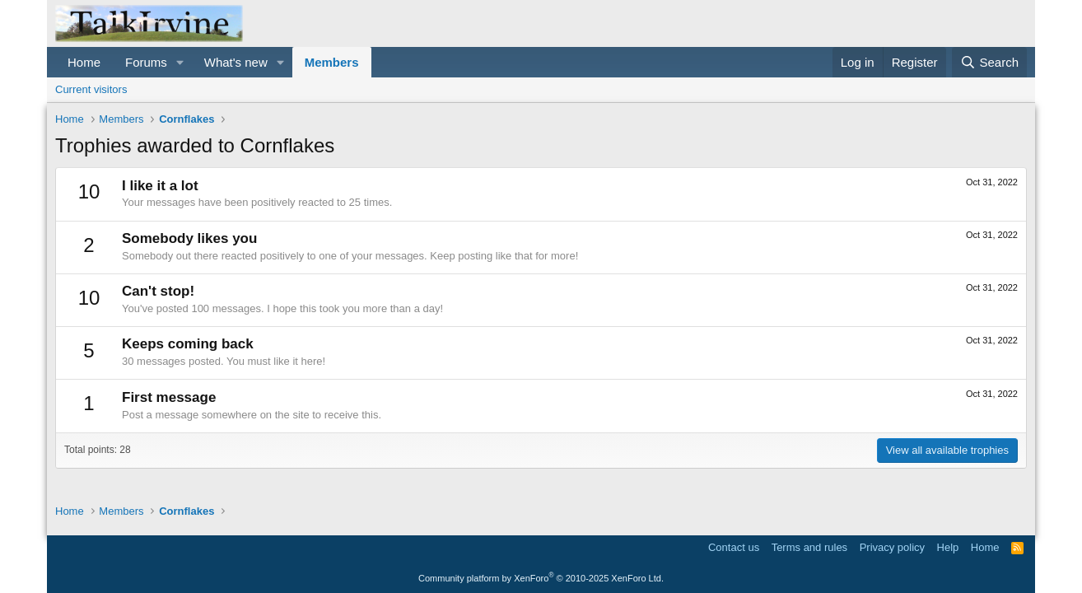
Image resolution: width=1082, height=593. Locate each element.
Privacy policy (892, 547)
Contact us (733, 547)
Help (948, 547)
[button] (180, 62)
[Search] (989, 62)
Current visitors (91, 89)
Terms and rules (809, 547)
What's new (236, 62)
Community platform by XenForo (541, 578)
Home (84, 62)
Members (332, 62)
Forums (146, 62)
